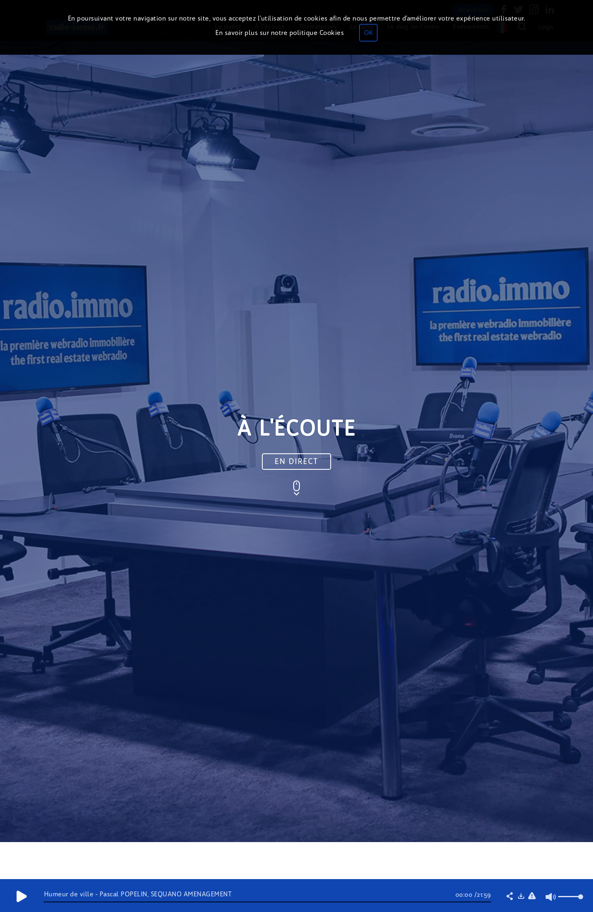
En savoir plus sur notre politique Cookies (279, 33)
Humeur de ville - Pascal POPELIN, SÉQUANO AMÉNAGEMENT (138, 894)
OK (368, 33)
